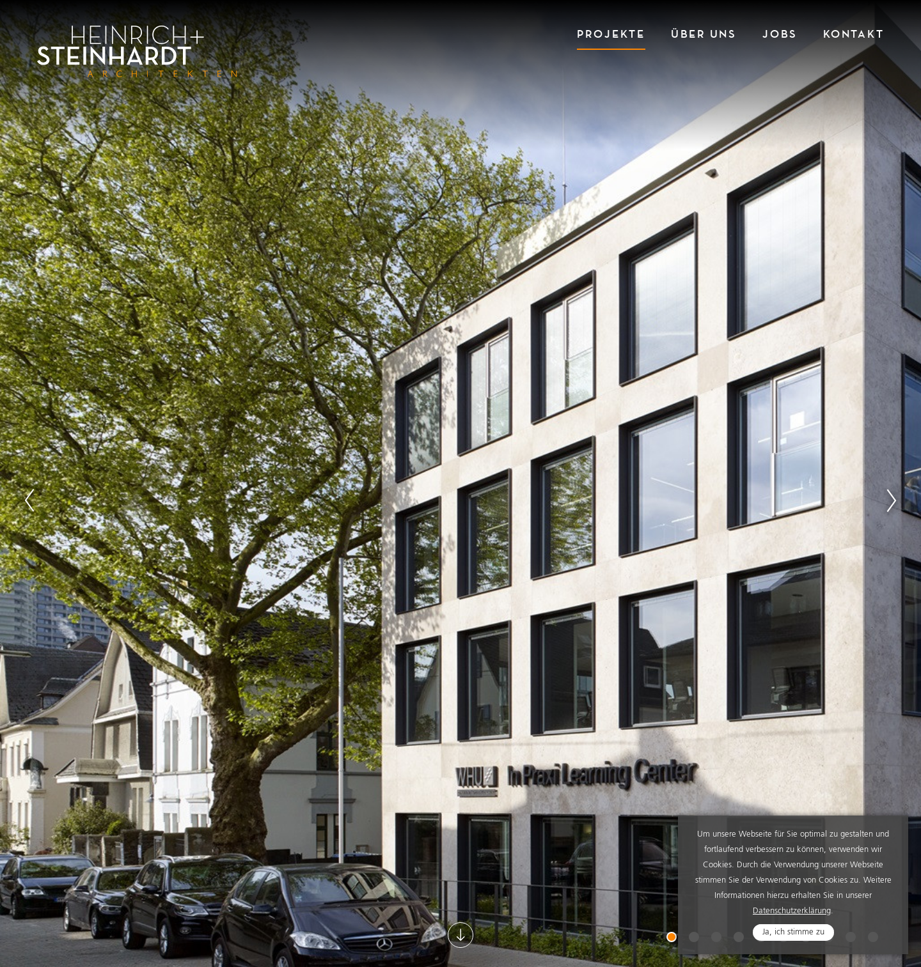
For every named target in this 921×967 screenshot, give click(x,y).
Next (891, 500)
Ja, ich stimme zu (793, 932)
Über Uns (704, 34)
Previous (29, 500)
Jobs (780, 34)
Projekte (611, 34)
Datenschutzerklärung (792, 911)
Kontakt (853, 34)
